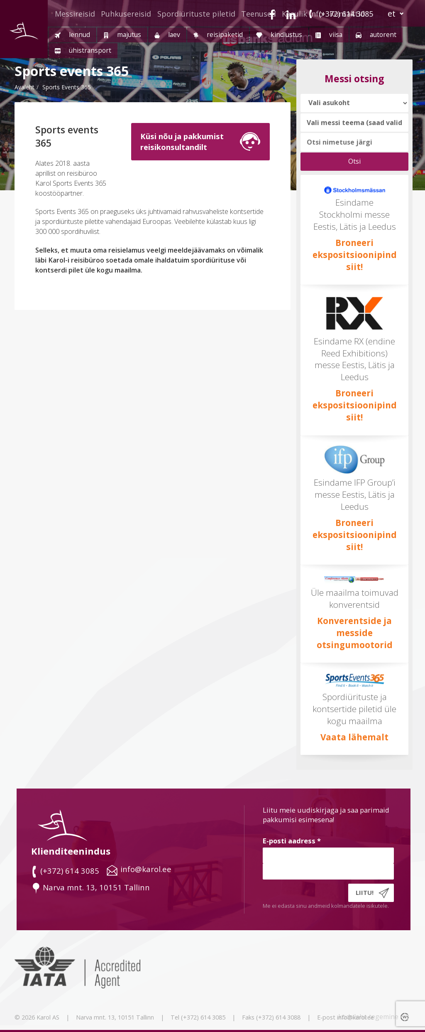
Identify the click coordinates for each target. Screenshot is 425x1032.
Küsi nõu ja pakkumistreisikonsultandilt (182, 141)
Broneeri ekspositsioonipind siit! (355, 255)
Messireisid (75, 13)
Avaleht (24, 87)
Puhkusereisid (126, 13)
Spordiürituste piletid (196, 13)
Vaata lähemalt (354, 737)
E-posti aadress (292, 840)
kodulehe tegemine (368, 1016)
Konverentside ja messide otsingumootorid (355, 633)
